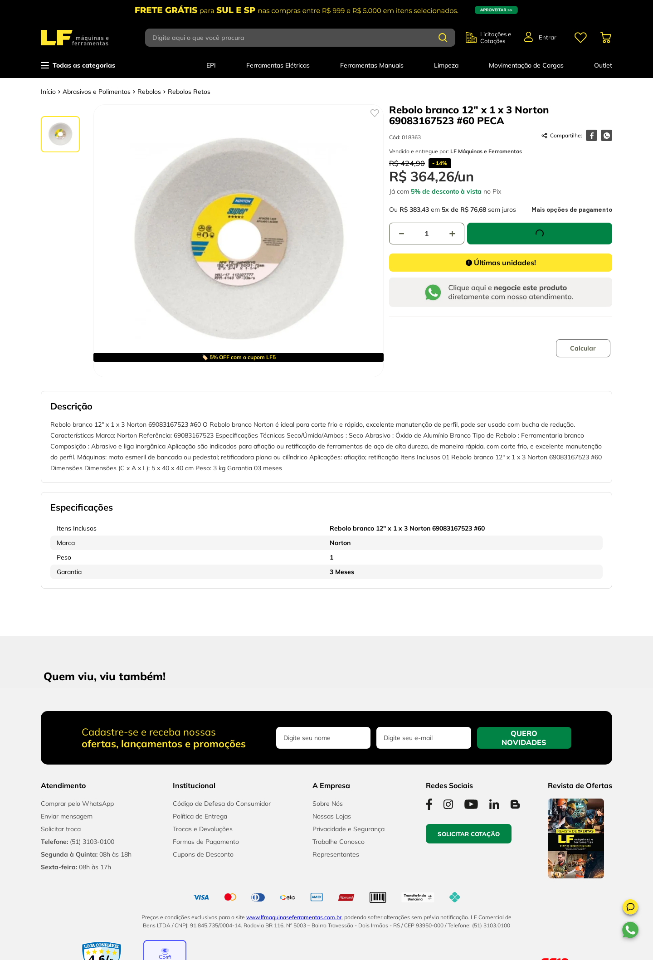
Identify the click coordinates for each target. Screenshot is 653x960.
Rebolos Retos (189, 91)
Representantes (335, 854)
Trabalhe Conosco (338, 842)
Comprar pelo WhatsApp (77, 803)
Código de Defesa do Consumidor (222, 803)
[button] (630, 908)
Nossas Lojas (331, 816)
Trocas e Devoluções (203, 829)
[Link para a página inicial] (48, 91)
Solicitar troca (61, 829)
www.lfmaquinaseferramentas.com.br (293, 917)
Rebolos (149, 91)
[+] (452, 231)
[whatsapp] (606, 135)
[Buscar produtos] (443, 38)
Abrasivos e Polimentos (97, 91)
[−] (401, 231)
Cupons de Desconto (203, 854)
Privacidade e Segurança (348, 829)
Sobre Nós (327, 803)
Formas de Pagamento (206, 842)
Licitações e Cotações (495, 37)
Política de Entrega (200, 816)
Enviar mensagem (67, 816)
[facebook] (591, 135)
